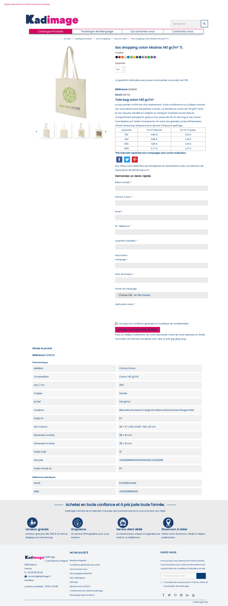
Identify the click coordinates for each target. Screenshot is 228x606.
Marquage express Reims (82, 594)
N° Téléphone (123, 225)
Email (118, 210)
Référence (121, 88)
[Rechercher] (189, 23)
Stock (118, 94)
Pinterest (135, 159)
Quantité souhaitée (126, 240)
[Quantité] (118, 69)
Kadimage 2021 (200, 601)
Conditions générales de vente (85, 564)
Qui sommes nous (78, 568)
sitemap (74, 581)
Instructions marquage (121, 256)
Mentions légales (78, 559)
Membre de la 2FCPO (80, 585)
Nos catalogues (77, 577)
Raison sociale (123, 181)
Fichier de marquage (126, 288)
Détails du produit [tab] (42, 347)
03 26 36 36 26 (35, 571)
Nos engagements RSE (81, 572)
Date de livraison (124, 273)
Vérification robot (125, 303)
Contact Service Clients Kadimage (86, 590)
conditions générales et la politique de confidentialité (160, 323)
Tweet (127, 159)
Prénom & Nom (124, 196)
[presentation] (137, 313)
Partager (119, 159)
